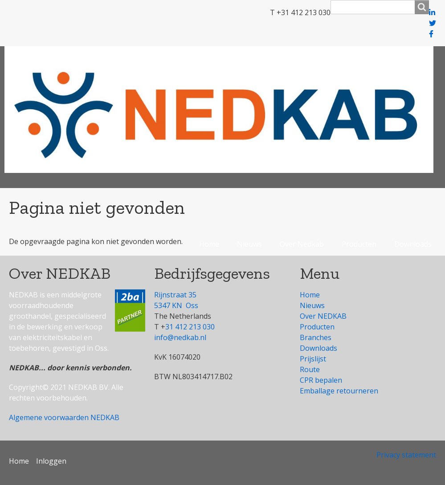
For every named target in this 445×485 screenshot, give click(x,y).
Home (209, 244)
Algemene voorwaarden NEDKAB (64, 417)
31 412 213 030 (190, 327)
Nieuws (249, 244)
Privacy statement (406, 455)
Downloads (413, 244)
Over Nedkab (302, 244)
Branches (315, 337)
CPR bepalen (321, 380)
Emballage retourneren (339, 391)
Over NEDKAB (323, 316)
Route (310, 369)
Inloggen (51, 461)
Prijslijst (313, 359)
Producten (359, 244)
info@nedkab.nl (180, 337)
